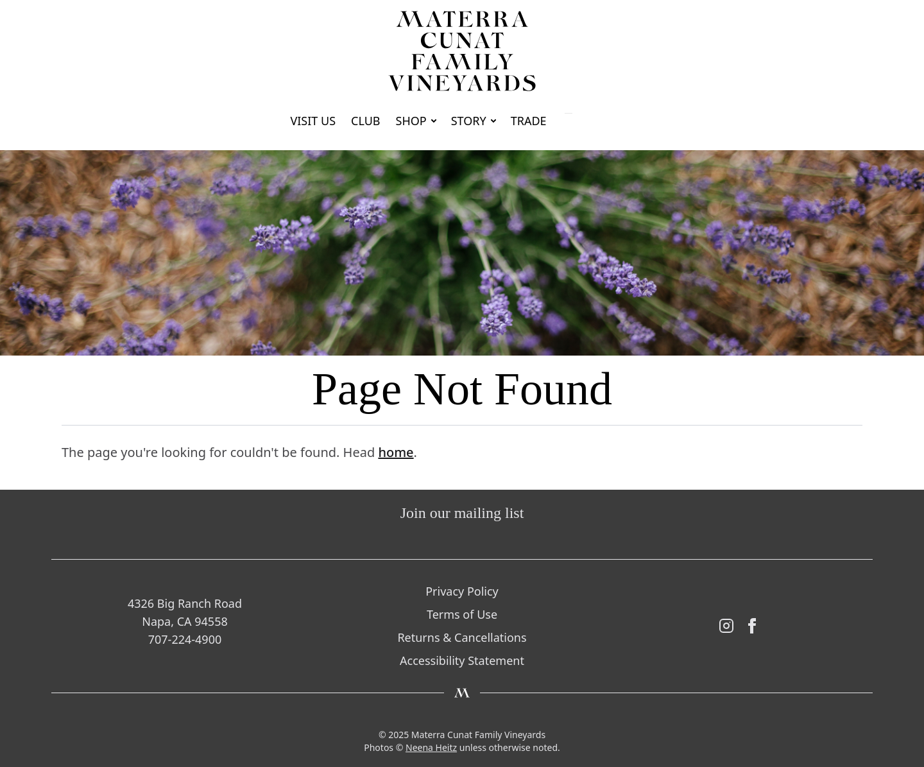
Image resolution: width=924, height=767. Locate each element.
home (395, 452)
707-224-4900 (185, 639)
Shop (411, 120)
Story (468, 120)
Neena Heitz (431, 747)
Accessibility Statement (462, 660)
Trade (529, 120)
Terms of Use (462, 614)
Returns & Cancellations (461, 637)
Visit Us (313, 120)
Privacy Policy (462, 591)
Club (366, 120)
